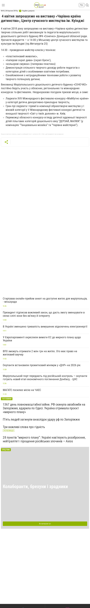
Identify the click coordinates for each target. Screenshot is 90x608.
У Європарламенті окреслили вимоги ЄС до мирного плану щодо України (42, 339)
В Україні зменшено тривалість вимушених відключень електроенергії (45, 326)
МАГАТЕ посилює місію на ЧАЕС (22, 390)
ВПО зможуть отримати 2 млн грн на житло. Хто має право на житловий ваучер (40, 353)
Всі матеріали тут (45, 524)
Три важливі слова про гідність (24, 427)
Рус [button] (81, 5)
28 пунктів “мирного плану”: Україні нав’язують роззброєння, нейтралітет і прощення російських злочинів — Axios (44, 439)
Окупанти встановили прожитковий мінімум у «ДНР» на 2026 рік (42, 365)
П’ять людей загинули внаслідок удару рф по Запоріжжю (41, 419)
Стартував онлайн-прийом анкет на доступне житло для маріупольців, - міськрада (45, 300)
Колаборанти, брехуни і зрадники (35, 486)
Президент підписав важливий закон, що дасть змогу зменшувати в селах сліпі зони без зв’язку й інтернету (44, 314)
